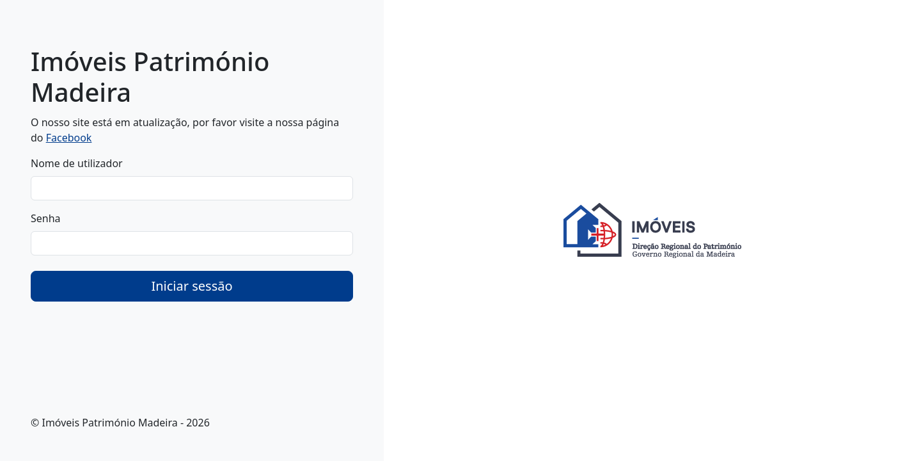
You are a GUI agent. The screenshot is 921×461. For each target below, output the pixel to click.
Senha (46, 218)
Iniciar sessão (191, 286)
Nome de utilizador (77, 163)
